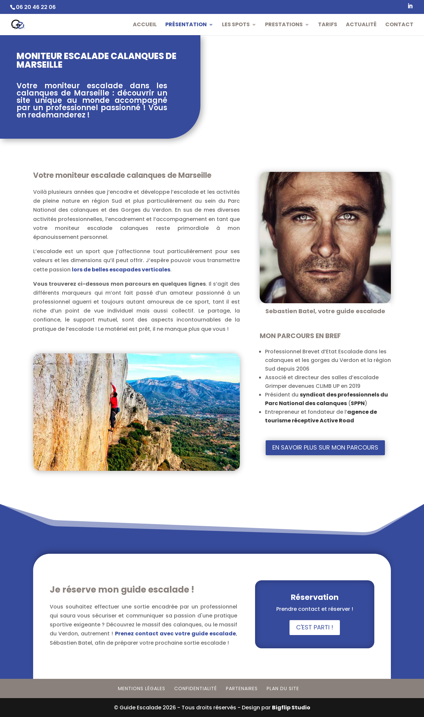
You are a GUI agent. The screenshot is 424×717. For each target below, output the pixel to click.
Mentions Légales (141, 688)
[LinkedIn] (410, 8)
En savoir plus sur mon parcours (325, 447)
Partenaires (242, 688)
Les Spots (236, 25)
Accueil (145, 25)
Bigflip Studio (291, 707)
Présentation (186, 25)
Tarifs (327, 25)
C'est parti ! (314, 627)
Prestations (284, 25)
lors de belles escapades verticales (121, 269)
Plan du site (283, 688)
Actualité (361, 25)
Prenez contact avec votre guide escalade (175, 633)
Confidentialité (195, 688)
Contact (399, 25)
